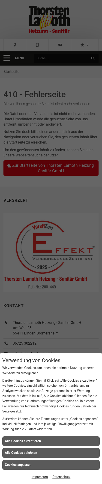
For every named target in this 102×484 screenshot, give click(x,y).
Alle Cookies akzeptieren (23, 441)
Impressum (40, 477)
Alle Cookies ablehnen (21, 453)
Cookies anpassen (18, 465)
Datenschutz (61, 477)
